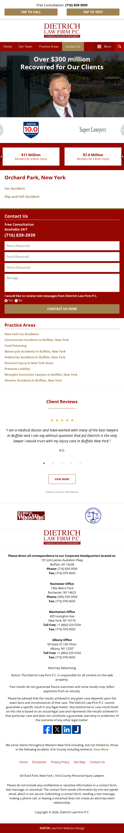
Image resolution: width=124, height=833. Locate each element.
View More (62, 479)
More (107, 46)
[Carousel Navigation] (62, 463)
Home (7, 46)
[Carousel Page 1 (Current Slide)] (44, 463)
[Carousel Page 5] (80, 463)
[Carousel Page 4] (71, 463)
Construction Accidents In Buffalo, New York (37, 340)
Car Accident (15, 188)
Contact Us (73, 46)
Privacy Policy (60, 762)
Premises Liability (17, 369)
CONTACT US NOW (62, 309)
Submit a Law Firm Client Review (62, 492)
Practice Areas (49, 46)
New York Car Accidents (22, 334)
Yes (10, 300)
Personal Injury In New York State (29, 363)
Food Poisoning (16, 346)
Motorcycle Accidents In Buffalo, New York (35, 351)
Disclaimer (39, 762)
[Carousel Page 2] (53, 463)
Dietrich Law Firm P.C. (74, 812)
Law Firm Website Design (62, 828)
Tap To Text (93, 12)
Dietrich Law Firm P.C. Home (62, 31)
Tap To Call (31, 12)
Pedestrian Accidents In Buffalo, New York (35, 357)
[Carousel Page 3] (62, 463)
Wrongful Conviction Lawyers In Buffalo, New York (41, 375)
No (20, 300)
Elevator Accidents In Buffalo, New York (33, 380)
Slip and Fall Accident (22, 196)
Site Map (79, 762)
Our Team (25, 46)
